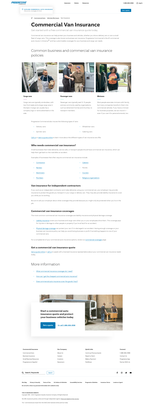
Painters (39, 168)
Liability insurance (42, 220)
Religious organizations (90, 178)
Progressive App (125, 359)
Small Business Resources (31, 359)
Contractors (40, 163)
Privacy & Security (35, 382)
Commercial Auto (39, 18)
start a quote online (45, 137)
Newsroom (60, 362)
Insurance (67, 3)
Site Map (24, 382)
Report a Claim (90, 356)
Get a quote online (38, 252)
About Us (60, 353)
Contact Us (123, 356)
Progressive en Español (30, 362)
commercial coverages (93, 240)
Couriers (85, 173)
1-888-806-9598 (129, 3)
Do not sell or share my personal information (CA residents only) (40, 385)
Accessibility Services (76, 382)
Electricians (40, 173)
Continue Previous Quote (93, 353)
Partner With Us (125, 362)
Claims (76, 3)
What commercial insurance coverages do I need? (54, 271)
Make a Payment (90, 359)
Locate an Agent (118, 382)
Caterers (85, 163)
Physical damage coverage (46, 228)
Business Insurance (29, 356)
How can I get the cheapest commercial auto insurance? (56, 276)
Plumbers (39, 178)
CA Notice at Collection (60, 382)
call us (49, 252)
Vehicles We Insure (53, 18)
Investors (60, 359)
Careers (59, 356)
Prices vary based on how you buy (70, 399)
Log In (140, 3)
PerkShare (88, 362)
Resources (85, 3)
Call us (33, 137)
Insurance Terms (105, 382)
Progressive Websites (91, 382)
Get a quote (125, 10)
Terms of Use (47, 382)
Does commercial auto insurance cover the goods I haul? (57, 281)
